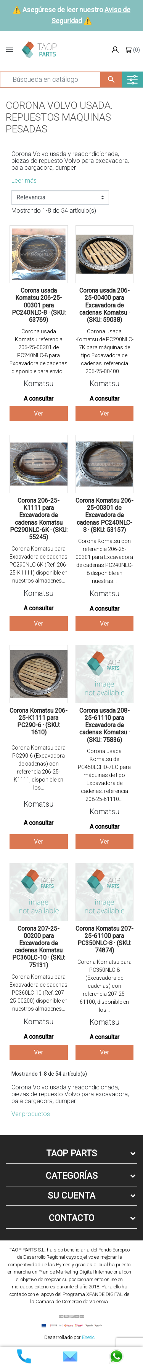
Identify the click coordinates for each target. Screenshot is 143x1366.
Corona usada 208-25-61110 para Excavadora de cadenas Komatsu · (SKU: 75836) (104, 725)
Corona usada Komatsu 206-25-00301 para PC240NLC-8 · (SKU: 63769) (39, 305)
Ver (38, 413)
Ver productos (30, 1114)
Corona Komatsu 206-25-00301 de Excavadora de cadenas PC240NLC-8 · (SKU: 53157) (104, 515)
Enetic (88, 1337)
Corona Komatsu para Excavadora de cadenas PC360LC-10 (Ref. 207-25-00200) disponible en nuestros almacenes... (38, 993)
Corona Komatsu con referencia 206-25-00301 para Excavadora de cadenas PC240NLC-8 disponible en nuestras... (104, 561)
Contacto (71, 1218)
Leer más (24, 180)
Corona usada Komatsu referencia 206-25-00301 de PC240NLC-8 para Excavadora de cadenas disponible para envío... (38, 351)
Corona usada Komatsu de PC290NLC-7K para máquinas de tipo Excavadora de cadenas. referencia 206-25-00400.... (104, 351)
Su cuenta (71, 1196)
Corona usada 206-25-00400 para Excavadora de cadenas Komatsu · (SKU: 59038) (104, 305)
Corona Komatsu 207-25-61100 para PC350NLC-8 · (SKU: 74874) (104, 939)
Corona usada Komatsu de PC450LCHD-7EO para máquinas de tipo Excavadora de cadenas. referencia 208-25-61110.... (104, 775)
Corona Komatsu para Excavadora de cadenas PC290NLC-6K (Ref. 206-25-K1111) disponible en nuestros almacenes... (38, 565)
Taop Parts (71, 1153)
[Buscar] (50, 80)
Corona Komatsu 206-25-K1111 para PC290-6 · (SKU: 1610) (38, 721)
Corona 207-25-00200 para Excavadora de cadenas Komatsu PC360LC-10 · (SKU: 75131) (38, 947)
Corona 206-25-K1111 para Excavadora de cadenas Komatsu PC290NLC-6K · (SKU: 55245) (38, 519)
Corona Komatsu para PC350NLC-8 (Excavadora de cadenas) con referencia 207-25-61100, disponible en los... (104, 986)
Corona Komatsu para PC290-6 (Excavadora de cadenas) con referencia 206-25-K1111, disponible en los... (38, 768)
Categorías (72, 1176)
